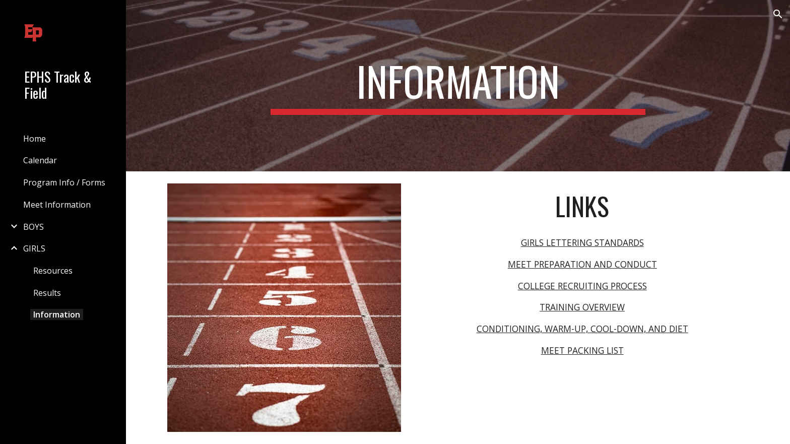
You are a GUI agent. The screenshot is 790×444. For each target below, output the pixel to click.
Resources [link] (53, 270)
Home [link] (34, 138)
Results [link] (47, 292)
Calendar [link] (40, 160)
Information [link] (56, 314)
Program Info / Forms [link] (64, 182)
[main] (458, 85)
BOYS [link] (33, 226)
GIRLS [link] (34, 248)
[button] (778, 14)
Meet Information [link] (57, 204)
